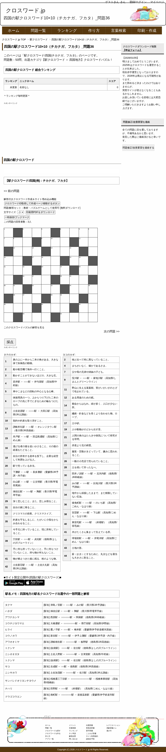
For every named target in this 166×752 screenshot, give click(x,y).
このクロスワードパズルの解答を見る (24, 327)
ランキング (67, 30)
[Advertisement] (61, 128)
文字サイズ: (10, 212)
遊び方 (109, 731)
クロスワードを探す (53, 731)
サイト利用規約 (92, 736)
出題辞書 (89, 725)
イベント (72, 725)
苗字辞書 (89, 731)
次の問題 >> (111, 331)
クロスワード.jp (25, 10)
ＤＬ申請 (72, 733)
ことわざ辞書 (91, 733)
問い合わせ (73, 739)
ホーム (13, 30)
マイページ (157, 2)
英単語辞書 (90, 728)
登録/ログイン (138, 2)
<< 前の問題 (11, 191)
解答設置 (72, 736)
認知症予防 (90, 739)
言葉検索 (118, 30)
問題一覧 (38, 30)
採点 (10, 342)
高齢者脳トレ (112, 728)
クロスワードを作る (53, 733)
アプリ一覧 (49, 739)
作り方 (94, 30)
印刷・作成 (147, 30)
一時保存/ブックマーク (17, 217)
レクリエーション (113, 725)
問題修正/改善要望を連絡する (138, 147)
